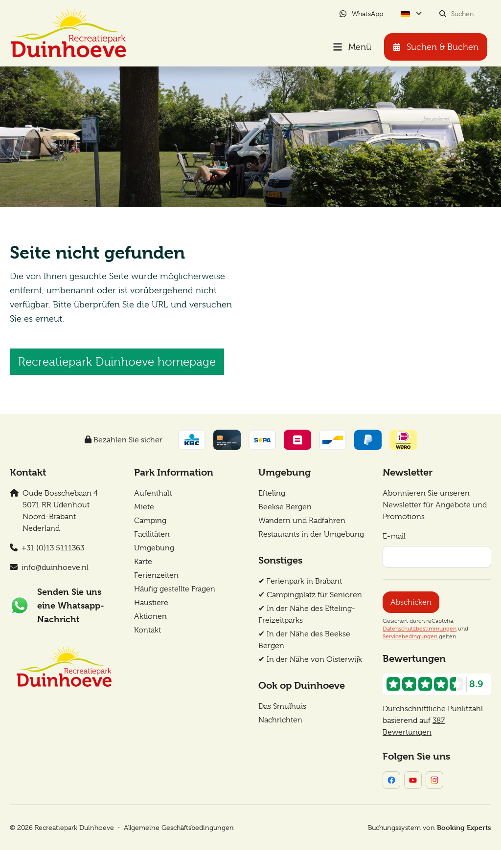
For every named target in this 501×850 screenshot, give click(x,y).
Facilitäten (152, 534)
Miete (144, 506)
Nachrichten (280, 720)
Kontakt (147, 630)
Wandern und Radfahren (301, 520)
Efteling (271, 493)
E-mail (394, 536)
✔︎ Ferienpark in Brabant (300, 581)
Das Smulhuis (282, 706)
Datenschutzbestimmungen (419, 628)
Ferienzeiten (156, 575)
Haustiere (151, 602)
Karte (143, 561)
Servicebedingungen (410, 636)
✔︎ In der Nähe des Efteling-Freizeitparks (306, 614)
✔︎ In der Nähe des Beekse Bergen (304, 640)
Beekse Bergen (285, 506)
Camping (150, 520)
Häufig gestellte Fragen (174, 589)
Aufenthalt (153, 493)
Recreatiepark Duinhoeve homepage (117, 362)
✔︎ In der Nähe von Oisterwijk (310, 659)
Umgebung (154, 548)
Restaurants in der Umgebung (311, 534)
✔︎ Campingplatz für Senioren (310, 594)
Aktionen (150, 616)
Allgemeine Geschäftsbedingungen (179, 827)
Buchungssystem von (429, 827)
